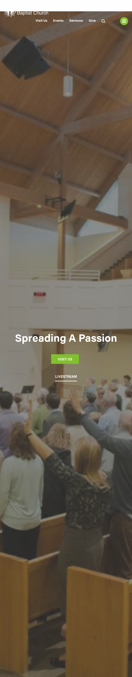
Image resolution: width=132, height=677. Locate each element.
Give (92, 20)
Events (58, 20)
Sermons (76, 20)
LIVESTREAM (66, 376)
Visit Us (41, 20)
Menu (124, 21)
